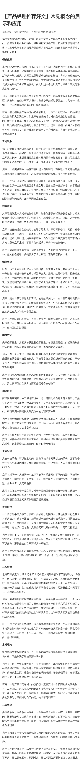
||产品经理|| (24, 32)
